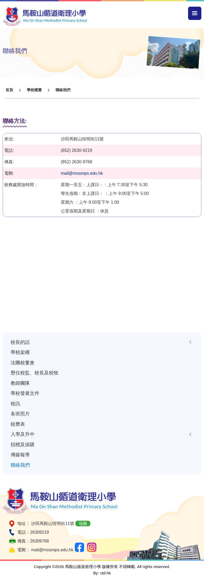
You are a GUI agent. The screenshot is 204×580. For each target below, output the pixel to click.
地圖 (83, 523)
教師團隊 (20, 383)
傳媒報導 (20, 454)
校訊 (15, 403)
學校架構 (20, 352)
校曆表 (18, 424)
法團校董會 (23, 362)
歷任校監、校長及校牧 (34, 372)
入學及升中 (23, 434)
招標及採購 (23, 444)
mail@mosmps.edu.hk (82, 173)
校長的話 (20, 342)
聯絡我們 (20, 465)
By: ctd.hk (102, 573)
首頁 (9, 90)
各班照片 (20, 413)
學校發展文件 (25, 393)
